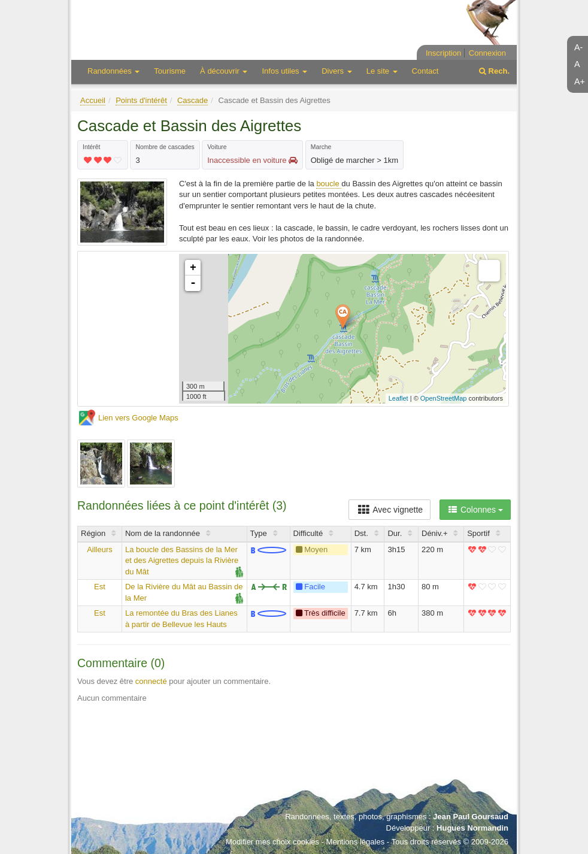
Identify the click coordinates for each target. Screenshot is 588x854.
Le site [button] (382, 70)
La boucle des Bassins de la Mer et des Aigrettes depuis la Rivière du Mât (181, 560)
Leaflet (398, 398)
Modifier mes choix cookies (272, 841)
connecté (151, 681)
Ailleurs (100, 549)
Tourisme (170, 70)
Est (99, 586)
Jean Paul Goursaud (470, 816)
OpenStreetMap (443, 398)
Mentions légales (355, 841)
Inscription (443, 53)
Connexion (487, 53)
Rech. (494, 70)
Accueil (92, 100)
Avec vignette (389, 509)
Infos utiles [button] (284, 70)
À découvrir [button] (223, 70)
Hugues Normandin (472, 827)
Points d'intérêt (141, 100)
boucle (328, 183)
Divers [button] (336, 70)
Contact (425, 70)
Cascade (192, 100)
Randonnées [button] (113, 70)
